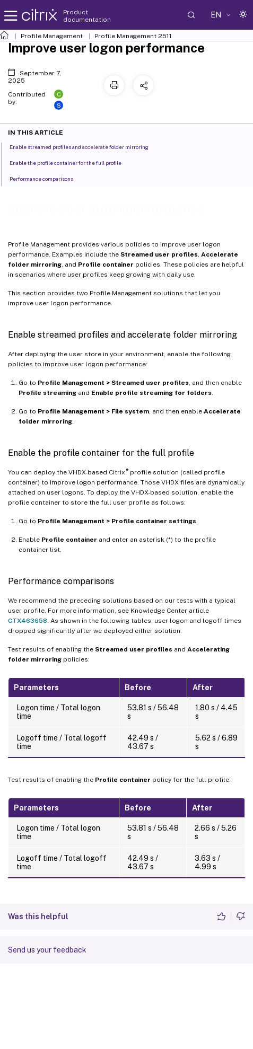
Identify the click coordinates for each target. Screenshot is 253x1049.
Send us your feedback (47, 950)
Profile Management (52, 36)
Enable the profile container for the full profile (71, 162)
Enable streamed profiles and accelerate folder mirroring (85, 146)
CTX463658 (27, 620)
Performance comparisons (47, 178)
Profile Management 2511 (133, 36)
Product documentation (87, 15)
